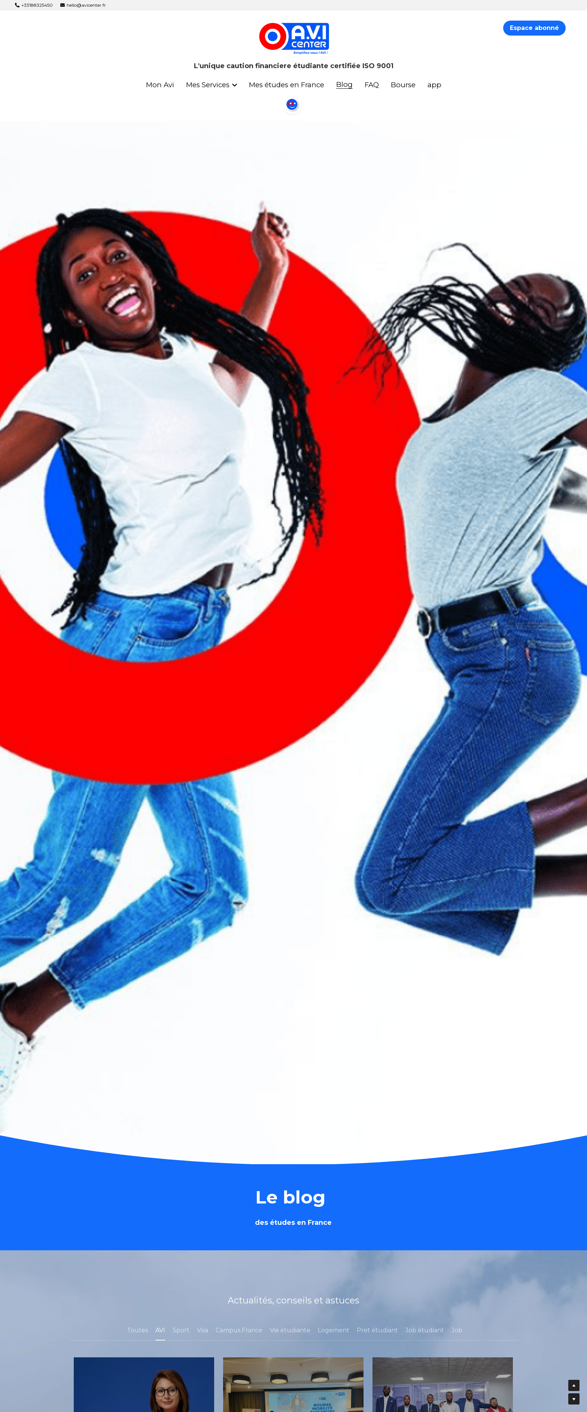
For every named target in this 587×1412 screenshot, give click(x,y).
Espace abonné (534, 27)
